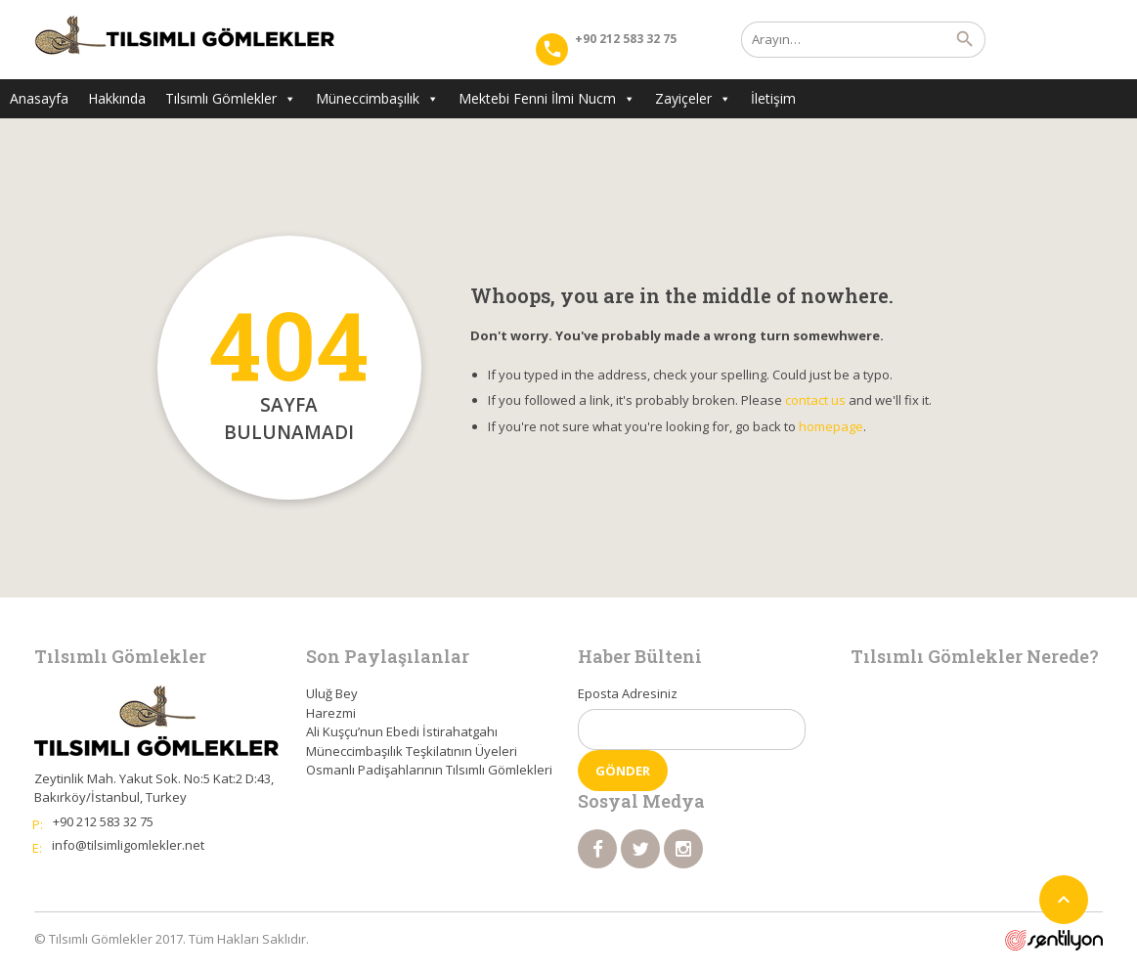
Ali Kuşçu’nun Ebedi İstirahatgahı (402, 731)
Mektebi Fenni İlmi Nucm (547, 98)
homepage (831, 426)
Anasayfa (39, 98)
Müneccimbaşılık (377, 98)
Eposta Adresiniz (628, 693)
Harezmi (331, 713)
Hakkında (117, 98)
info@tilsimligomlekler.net (128, 845)
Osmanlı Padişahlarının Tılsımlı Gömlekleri (429, 769)
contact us (815, 400)
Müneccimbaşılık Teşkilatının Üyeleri (411, 751)
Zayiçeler (693, 98)
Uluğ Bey (332, 693)
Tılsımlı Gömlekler (230, 98)
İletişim (773, 98)
